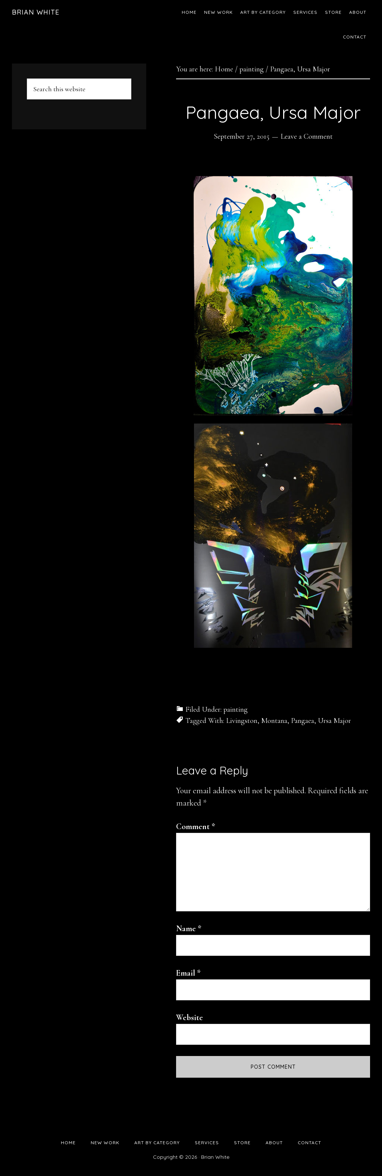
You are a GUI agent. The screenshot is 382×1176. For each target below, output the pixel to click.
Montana (274, 720)
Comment (195, 826)
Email (188, 973)
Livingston (241, 720)
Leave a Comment (307, 136)
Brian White (35, 12)
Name (188, 928)
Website (189, 1017)
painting (235, 709)
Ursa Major (334, 720)
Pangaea (302, 720)
